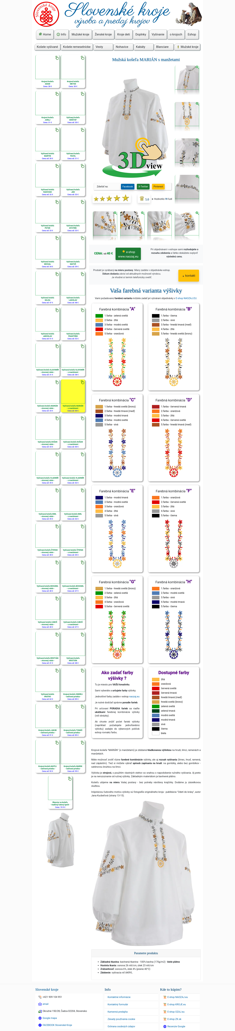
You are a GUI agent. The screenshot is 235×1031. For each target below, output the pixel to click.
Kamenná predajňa (118, 1011)
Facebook (127, 186)
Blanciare (162, 47)
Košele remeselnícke (77, 47)
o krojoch (176, 34)
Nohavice (122, 47)
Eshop (192, 34)
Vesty (99, 47)
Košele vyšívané (47, 47)
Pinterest (158, 186)
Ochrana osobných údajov (121, 1026)
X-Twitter (143, 186)
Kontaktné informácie (119, 997)
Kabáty (140, 47)
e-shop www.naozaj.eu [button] (128, 254)
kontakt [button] (189, 275)
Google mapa (50, 1018)
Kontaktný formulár (118, 1004)
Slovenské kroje (46, 989)
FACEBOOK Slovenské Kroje (57, 1025)
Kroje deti (123, 34)
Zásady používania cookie (121, 1019)
